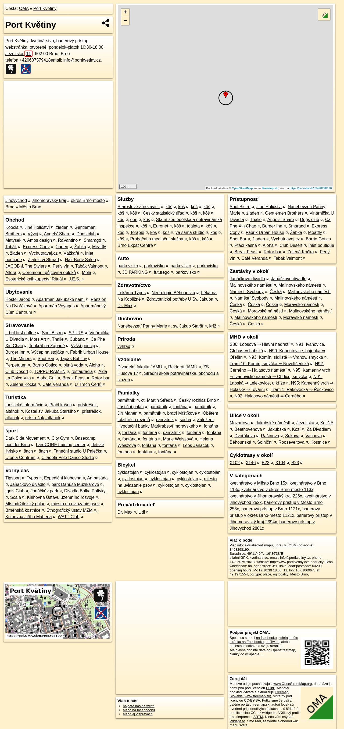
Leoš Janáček (196, 445)
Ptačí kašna (60, 405)
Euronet (160, 226)
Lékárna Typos (131, 292)
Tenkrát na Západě (47, 345)
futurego (162, 272)
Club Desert (16, 371)
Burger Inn (15, 352)
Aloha (94, 365)
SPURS (76, 332)
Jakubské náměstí (273, 423)
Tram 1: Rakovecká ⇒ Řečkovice (302, 389)
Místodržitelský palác (25, 504)
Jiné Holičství (37, 227)
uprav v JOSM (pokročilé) (294, 545)
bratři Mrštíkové (182, 413)
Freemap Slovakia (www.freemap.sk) (259, 694)
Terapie (137, 232)
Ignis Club (14, 491)
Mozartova (240, 423)
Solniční (265, 442)
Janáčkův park (44, 491)
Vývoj (33, 234)
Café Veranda (55, 384)
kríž (212, 326)
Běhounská (240, 442)
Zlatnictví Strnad (43, 259)
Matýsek (13, 240)
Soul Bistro (52, 332)
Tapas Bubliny (73, 358)
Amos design (39, 240)
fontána (180, 406)
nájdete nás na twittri (138, 706)
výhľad (123, 346)
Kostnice (318, 442)
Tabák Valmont (89, 266)
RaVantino (68, 240)
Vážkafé (71, 253)
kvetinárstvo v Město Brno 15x (258, 483)
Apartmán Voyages (56, 306)
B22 (265, 462)
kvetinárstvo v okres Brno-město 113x (277, 489)
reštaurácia (82, 371)
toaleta (193, 226)
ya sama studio (190, 232)
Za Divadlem (319, 429)
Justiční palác (130, 406)
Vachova (314, 435)
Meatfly (99, 246)
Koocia (12, 227)
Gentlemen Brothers (284, 213)
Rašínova (270, 435)
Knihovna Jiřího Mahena (28, 516)
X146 (251, 462)
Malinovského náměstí (251, 285)
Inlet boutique (321, 245)
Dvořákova (244, 435)
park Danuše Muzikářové (75, 484)
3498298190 (239, 549)
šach (28, 451)
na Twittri (272, 642)
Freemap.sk (270, 188)
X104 (280, 462)
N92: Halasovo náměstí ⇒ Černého (268, 396)
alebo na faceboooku (139, 710)
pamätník (126, 400)
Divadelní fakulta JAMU (139, 367)
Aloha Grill (46, 378)
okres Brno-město (88, 200)
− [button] (125, 21)
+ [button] (125, 13)
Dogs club (86, 234)
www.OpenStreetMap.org (292, 684)
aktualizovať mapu (259, 545)
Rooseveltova (291, 442)
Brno (10, 207)
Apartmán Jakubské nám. (60, 299)
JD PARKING (135, 272)
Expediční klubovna (62, 478)
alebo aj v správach (137, 714)
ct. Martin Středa (157, 400)
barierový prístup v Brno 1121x (270, 509)
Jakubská (277, 429)
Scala (15, 497)
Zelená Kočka (23, 384)
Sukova (292, 435)
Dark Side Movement (25, 438)
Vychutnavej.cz (43, 253)
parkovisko (127, 266)
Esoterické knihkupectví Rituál (34, 279)
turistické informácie (24, 405)
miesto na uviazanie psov (75, 504)
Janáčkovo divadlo (28, 484)
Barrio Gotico (45, 365)
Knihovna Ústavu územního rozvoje (61, 497)
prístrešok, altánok (42, 417)
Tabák (11, 246)
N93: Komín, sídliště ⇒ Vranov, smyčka (286, 357)
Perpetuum (15, 365)
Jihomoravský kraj (49, 200)
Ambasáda (97, 478)
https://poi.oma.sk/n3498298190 (311, 188)
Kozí (296, 429)
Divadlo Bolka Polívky (85, 491)
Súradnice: (238, 554)
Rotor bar (101, 378)
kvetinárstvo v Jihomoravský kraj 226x (266, 496)
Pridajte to (237, 721)
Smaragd (92, 240)
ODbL (270, 688)
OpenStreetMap (242, 188)
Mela (86, 272)
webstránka (16, 47)
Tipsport (13, 478)
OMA (24, 8)
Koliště (326, 423)
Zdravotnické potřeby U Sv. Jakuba (180, 299)
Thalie (58, 339)
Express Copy (36, 246)
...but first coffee (20, 332)
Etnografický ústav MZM (69, 510)
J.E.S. (74, 279)
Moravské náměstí (301, 304)
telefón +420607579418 (28, 60)
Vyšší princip (83, 345)
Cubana (77, 339)
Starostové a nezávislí (138, 206)
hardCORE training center (60, 444)
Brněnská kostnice (23, 510)
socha (185, 419)
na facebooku (266, 638)
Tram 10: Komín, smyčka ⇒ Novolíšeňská (269, 363)
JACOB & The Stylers (26, 266)
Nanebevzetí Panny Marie (142, 326)
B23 (295, 462)
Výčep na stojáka (47, 352)
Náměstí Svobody (247, 291)
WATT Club (69, 516)
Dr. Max (124, 305)
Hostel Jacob (17, 299)
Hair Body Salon (80, 259)
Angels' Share (57, 234)
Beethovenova (248, 429)
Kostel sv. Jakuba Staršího (50, 411)
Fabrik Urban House (89, 352)
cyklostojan (128, 472)
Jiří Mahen (127, 413)
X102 (235, 462)
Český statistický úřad (164, 213)
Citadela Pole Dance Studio (67, 457)
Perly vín (61, 266)
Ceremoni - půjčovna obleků (49, 272)
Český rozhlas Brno (197, 400)
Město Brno (30, 207)
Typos (32, 478)
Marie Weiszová (178, 439)
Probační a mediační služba (156, 239)
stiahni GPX (239, 558)
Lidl (141, 512)
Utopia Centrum (20, 457)
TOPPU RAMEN (49, 371)
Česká (276, 291)
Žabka (80, 246)
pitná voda (73, 365)
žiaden (62, 227)
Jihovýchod (16, 200)
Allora (10, 272)
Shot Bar (46, 358)
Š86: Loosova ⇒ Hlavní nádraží (260, 344)
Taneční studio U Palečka (78, 451)
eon (133, 219)
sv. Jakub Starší (188, 326)
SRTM (258, 717)
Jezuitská (19, 54)
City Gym (60, 438)
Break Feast (73, 378)
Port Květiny (44, 8)
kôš (169, 206)
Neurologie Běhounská (173, 292)
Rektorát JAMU (182, 367)
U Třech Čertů (88, 384)
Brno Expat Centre (135, 245)
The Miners (21, 358)
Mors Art (38, 339)
